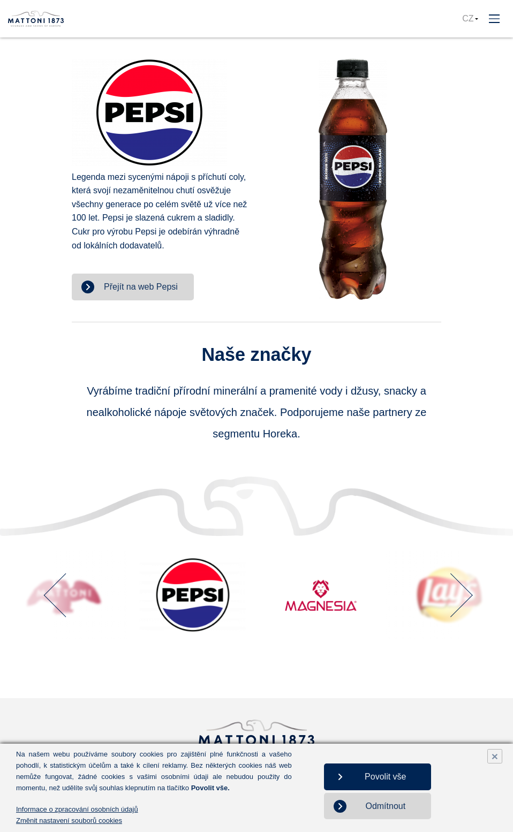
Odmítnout (385, 806)
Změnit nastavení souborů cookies (69, 820)
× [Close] (495, 756)
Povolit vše (385, 776)
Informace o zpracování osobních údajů (77, 809)
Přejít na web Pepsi (141, 286)
